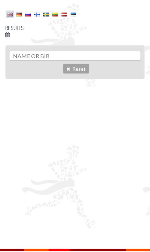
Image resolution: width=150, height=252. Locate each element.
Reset (76, 69)
